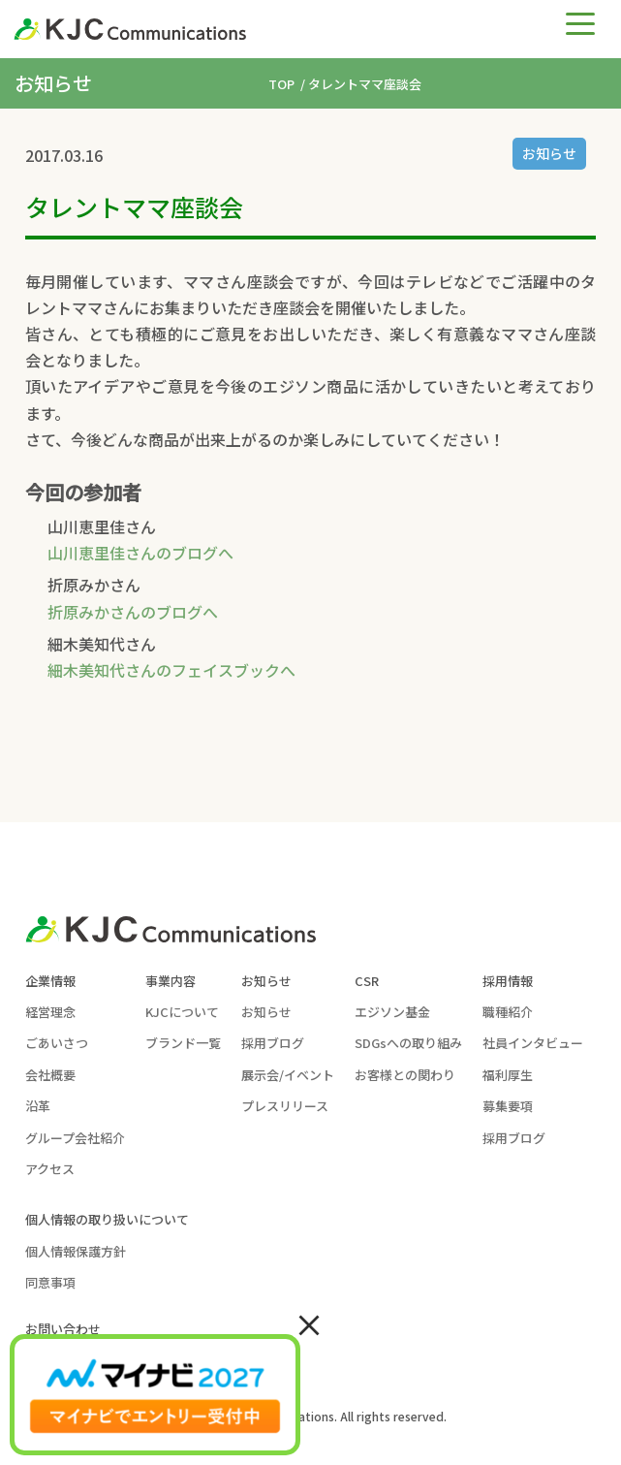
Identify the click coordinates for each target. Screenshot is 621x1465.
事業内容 (170, 980)
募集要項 (507, 1106)
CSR (367, 980)
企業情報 (50, 980)
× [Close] (309, 1323)
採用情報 (507, 980)
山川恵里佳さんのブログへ (140, 552)
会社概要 (50, 1075)
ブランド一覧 (183, 1043)
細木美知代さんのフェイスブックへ (171, 670)
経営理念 (50, 1012)
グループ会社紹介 (75, 1138)
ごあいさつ (56, 1043)
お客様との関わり (405, 1075)
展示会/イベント (287, 1075)
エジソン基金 (392, 1012)
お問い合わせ (63, 1329)
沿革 (37, 1106)
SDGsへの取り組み (408, 1043)
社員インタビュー (532, 1043)
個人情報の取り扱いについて (107, 1219)
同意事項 (50, 1282)
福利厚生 (507, 1075)
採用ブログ (272, 1043)
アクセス (50, 1169)
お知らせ (549, 153)
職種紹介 (507, 1012)
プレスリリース (284, 1106)
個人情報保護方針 (75, 1251)
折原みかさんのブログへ (132, 611)
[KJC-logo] (244, 29)
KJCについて (182, 1012)
